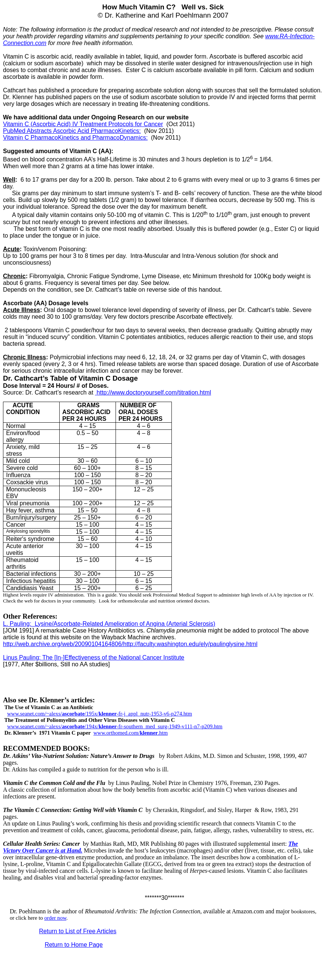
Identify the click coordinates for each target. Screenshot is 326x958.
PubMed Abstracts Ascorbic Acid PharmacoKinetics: (72, 131)
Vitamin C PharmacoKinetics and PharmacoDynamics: (75, 137)
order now (55, 918)
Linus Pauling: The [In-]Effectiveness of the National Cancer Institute (93, 657)
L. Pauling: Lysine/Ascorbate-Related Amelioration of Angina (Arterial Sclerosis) (109, 624)
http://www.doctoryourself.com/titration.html (153, 392)
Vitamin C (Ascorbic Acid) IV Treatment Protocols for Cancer (83, 124)
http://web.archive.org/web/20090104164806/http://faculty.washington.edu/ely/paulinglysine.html (130, 644)
